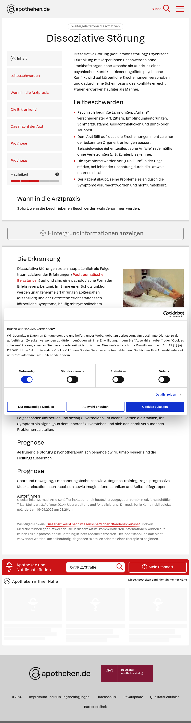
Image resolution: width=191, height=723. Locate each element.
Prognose (19, 143)
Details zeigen (166, 394)
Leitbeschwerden (25, 75)
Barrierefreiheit (95, 708)
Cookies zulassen (155, 406)
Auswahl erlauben (95, 406)
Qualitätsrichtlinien (165, 699)
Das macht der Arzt (27, 126)
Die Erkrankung (24, 109)
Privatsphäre (133, 699)
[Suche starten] (120, 569)
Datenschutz (106, 699)
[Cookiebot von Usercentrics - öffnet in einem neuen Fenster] (166, 314)
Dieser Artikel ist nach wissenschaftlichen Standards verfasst (93, 526)
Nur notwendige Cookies (36, 406)
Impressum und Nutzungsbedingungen (59, 699)
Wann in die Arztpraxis (30, 92)
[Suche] (161, 9)
